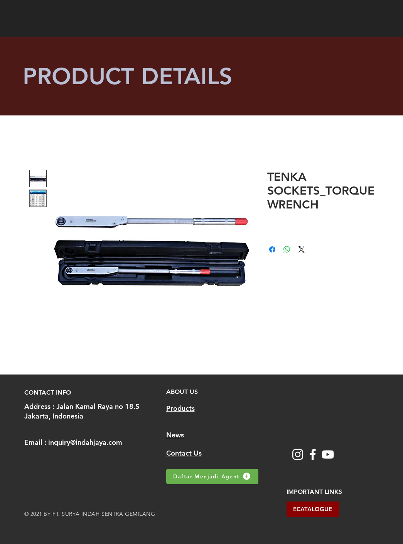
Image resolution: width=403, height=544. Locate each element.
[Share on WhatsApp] (287, 249)
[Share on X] (301, 249)
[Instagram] (297, 454)
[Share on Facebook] (272, 249)
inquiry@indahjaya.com (85, 442)
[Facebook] (312, 454)
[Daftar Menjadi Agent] (212, 476)
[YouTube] (327, 454)
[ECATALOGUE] (313, 509)
